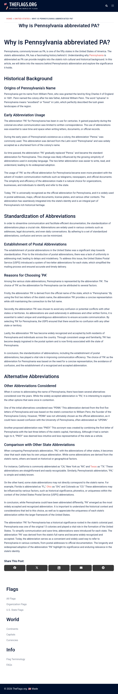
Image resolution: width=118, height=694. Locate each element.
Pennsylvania (96, 55)
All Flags (11, 598)
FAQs (9, 664)
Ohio (49, 486)
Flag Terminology (15, 659)
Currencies (12, 640)
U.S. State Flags (14, 609)
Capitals (10, 634)
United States (22, 19)
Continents (12, 628)
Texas (93, 466)
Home (9, 19)
